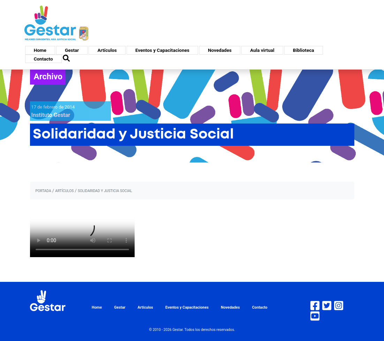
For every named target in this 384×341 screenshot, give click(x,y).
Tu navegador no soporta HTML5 (82, 231)
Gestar (72, 50)
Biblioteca (303, 50)
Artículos (106, 50)
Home (40, 50)
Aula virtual (262, 50)
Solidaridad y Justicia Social (105, 191)
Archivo (48, 76)
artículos (64, 191)
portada (43, 191)
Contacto (43, 59)
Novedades (220, 50)
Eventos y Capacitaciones (162, 50)
